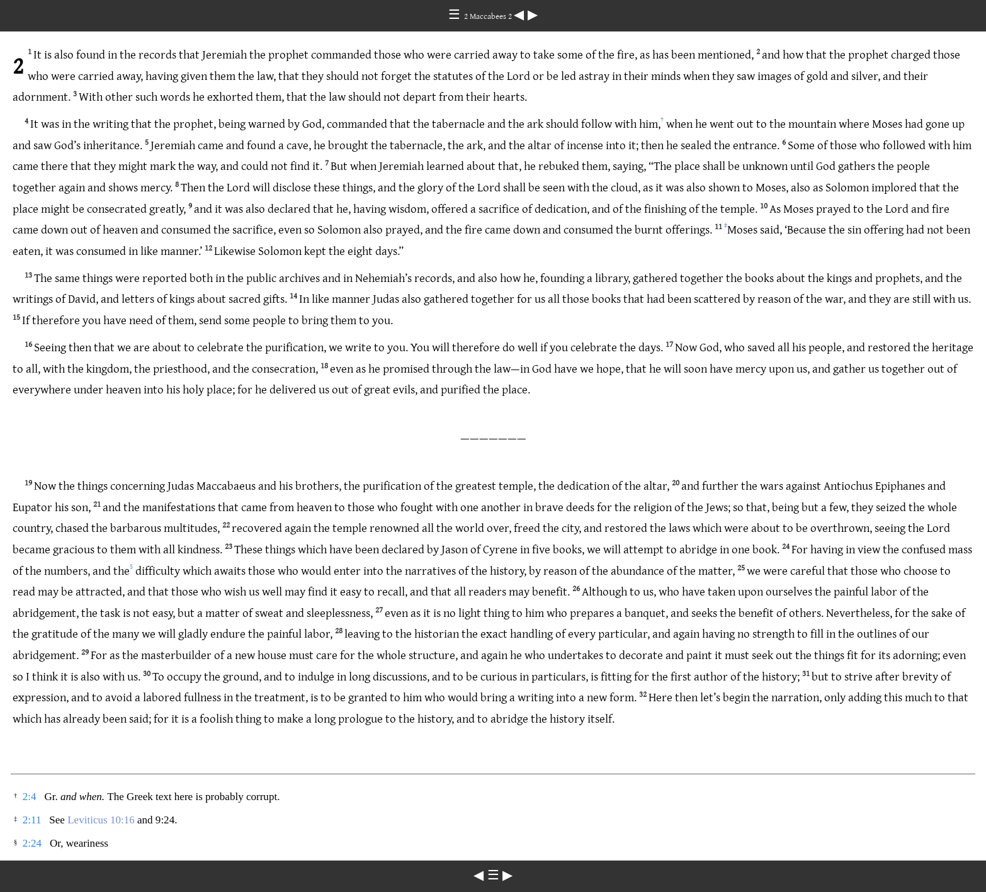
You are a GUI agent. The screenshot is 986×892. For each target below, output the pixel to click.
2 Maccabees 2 (489, 15)
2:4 (30, 797)
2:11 (32, 820)
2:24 (32, 843)
